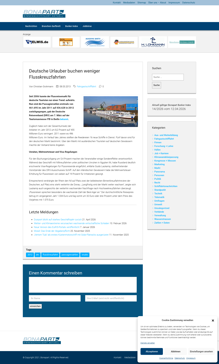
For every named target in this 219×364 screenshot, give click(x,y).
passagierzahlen (70, 254)
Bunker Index (71, 26)
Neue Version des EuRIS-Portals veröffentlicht (57, 227)
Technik (158, 193)
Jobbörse (87, 26)
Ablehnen (175, 351)
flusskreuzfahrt (50, 254)
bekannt (64, 119)
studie (85, 254)
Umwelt (158, 204)
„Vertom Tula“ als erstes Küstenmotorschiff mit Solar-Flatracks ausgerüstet (71, 234)
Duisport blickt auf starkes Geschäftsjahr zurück (58, 219)
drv (37, 254)
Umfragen (159, 200)
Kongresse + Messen (165, 160)
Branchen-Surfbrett (51, 26)
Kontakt (117, 2)
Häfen (157, 149)
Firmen (157, 142)
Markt (157, 168)
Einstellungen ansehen (201, 351)
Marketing (159, 164)
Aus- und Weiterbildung (166, 135)
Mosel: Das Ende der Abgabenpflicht (52, 231)
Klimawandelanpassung (166, 157)
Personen (159, 175)
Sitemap (141, 2)
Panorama (159, 171)
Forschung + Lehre (163, 146)
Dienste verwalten (148, 343)
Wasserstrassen (162, 219)
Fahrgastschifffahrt (86, 86)
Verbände (159, 211)
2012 (30, 254)
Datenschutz (180, 358)
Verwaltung (160, 215)
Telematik (159, 197)
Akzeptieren (152, 351)
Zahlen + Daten (162, 222)
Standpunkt (160, 190)
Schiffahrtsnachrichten (165, 186)
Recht (157, 182)
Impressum (191, 358)
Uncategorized (161, 208)
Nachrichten (31, 26)
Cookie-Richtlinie (166, 358)
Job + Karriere (161, 153)
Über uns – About (157, 2)
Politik (157, 179)
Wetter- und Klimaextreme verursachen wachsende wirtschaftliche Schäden (71, 223)
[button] (212, 320)
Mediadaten (129, 2)
